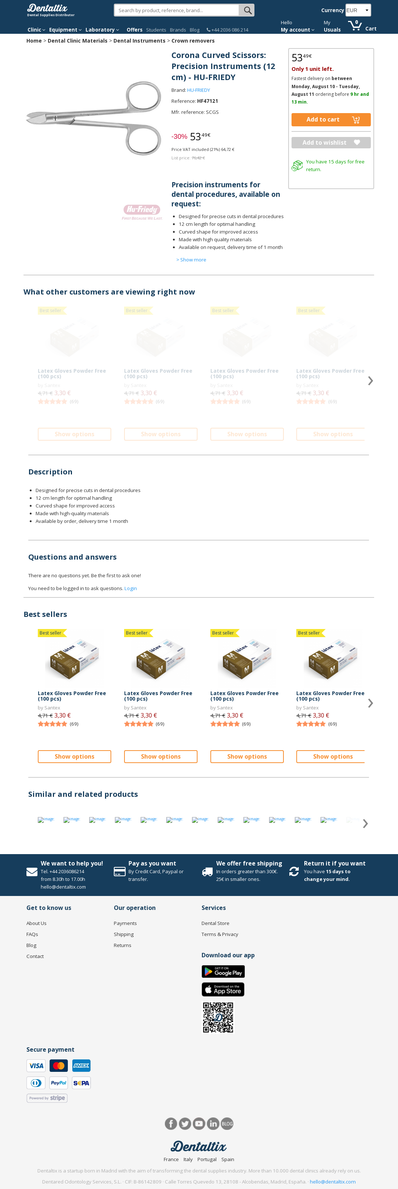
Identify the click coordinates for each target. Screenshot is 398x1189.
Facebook (171, 1123)
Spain (227, 1159)
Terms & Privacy (220, 934)
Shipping (124, 934)
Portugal (207, 1159)
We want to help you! (72, 863)
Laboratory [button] (102, 29)
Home (34, 40)
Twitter (185, 1123)
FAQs (32, 934)
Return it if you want (335, 863)
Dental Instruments (139, 40)
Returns (122, 945)
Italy (188, 1159)
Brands (178, 29)
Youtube (199, 1123)
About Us (36, 923)
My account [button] (298, 29)
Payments (125, 923)
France (171, 1159)
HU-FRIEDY (198, 90)
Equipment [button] (65, 29)
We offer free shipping (249, 863)
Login (130, 588)
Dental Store (215, 923)
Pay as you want (152, 863)
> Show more (191, 259)
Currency (332, 10)
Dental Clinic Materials (78, 40)
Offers (134, 29)
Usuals (332, 29)
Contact (35, 956)
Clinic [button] (37, 29)
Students (156, 29)
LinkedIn (213, 1123)
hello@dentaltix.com (333, 1181)
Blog (194, 29)
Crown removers (193, 40)
